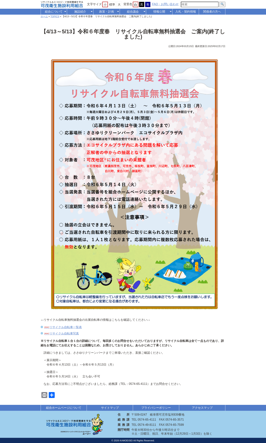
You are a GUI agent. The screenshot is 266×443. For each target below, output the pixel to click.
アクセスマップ (202, 407)
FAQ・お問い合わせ (165, 4)
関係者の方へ (212, 11)
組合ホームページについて (63, 407)
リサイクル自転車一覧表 (65, 327)
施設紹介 (80, 11)
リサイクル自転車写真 (64, 333)
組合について (54, 11)
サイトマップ (110, 407)
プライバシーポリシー (156, 407)
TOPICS (54, 16)
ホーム (44, 16)
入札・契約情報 (185, 11)
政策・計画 (106, 11)
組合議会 (133, 11)
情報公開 (159, 11)
